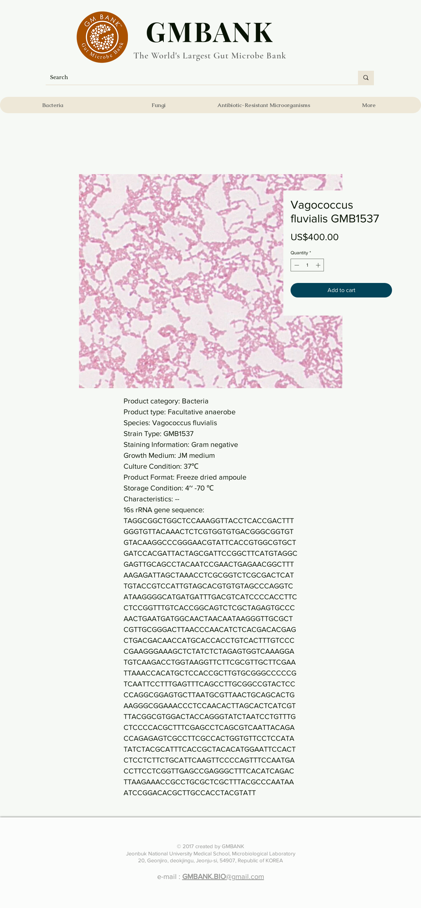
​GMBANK (210, 31)
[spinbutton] (307, 265)
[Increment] (318, 265)
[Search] (196, 78)
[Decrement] (296, 265)
